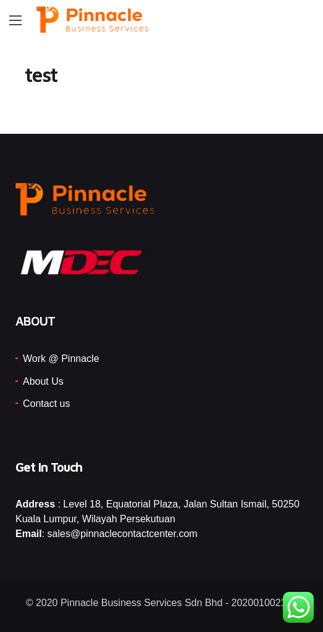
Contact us (46, 403)
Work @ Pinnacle (61, 358)
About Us (43, 381)
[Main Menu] (15, 20)
